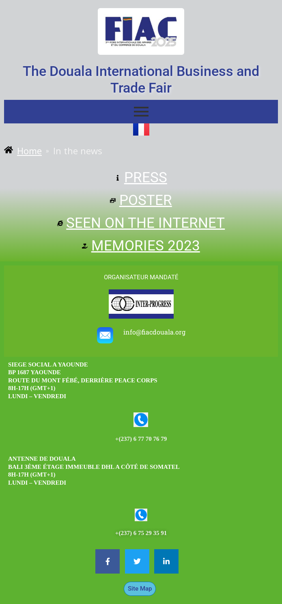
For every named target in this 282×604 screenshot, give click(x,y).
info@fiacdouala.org (154, 332)
